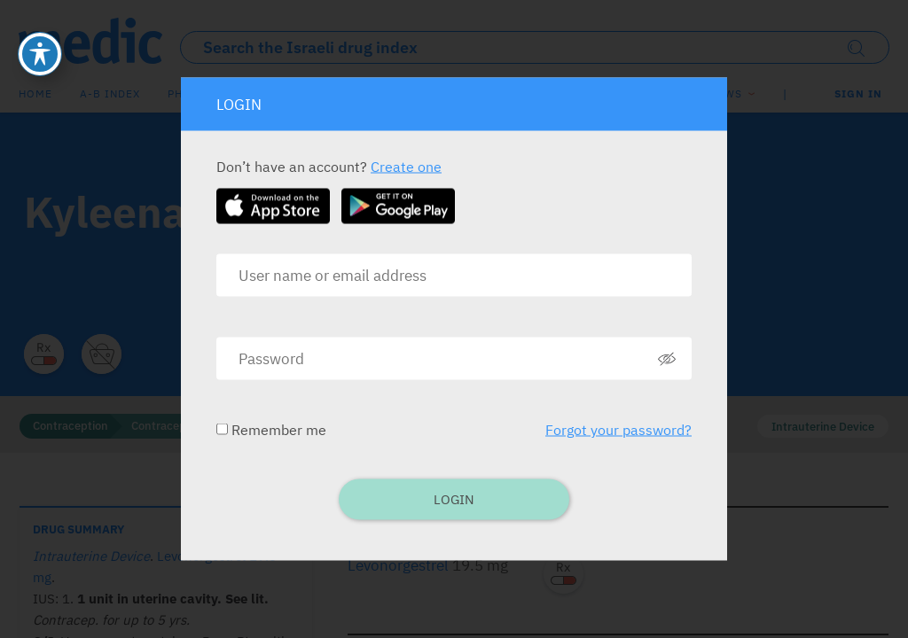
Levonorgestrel (398, 565)
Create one (406, 166)
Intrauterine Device (822, 426)
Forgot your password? (618, 430)
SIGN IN (858, 93)
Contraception (70, 425)
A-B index (110, 93)
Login (454, 499)
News (725, 93)
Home (35, 93)
